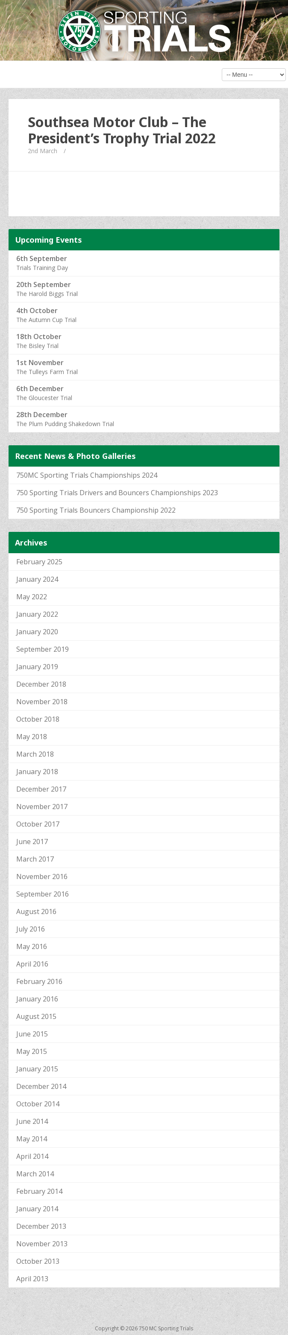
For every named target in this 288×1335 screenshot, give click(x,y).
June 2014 (32, 1121)
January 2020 (37, 631)
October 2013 (37, 1261)
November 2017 (42, 806)
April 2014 (32, 1156)
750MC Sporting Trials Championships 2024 (86, 475)
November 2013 (42, 1243)
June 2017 (32, 841)
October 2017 (37, 824)
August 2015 (36, 1016)
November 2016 (42, 876)
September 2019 (42, 649)
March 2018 (35, 754)
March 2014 (35, 1173)
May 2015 (31, 1051)
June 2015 (32, 1034)
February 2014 (39, 1191)
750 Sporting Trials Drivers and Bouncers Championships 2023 (117, 492)
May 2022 (31, 596)
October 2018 (37, 719)
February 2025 (39, 561)
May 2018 (31, 736)
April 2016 (32, 964)
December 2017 (41, 789)
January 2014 (37, 1208)
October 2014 (37, 1104)
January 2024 (37, 579)
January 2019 (37, 666)
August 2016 (36, 911)
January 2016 (37, 999)
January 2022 (37, 614)
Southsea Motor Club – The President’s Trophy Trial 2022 (122, 130)
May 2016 (31, 946)
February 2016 (39, 981)
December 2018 (41, 684)
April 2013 (32, 1278)
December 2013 (41, 1226)
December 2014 (41, 1086)
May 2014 (31, 1138)
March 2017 (35, 859)
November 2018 (42, 701)
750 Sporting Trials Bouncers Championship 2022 (96, 510)
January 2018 (37, 771)
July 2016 (30, 929)
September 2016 (42, 894)
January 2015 (37, 1069)
